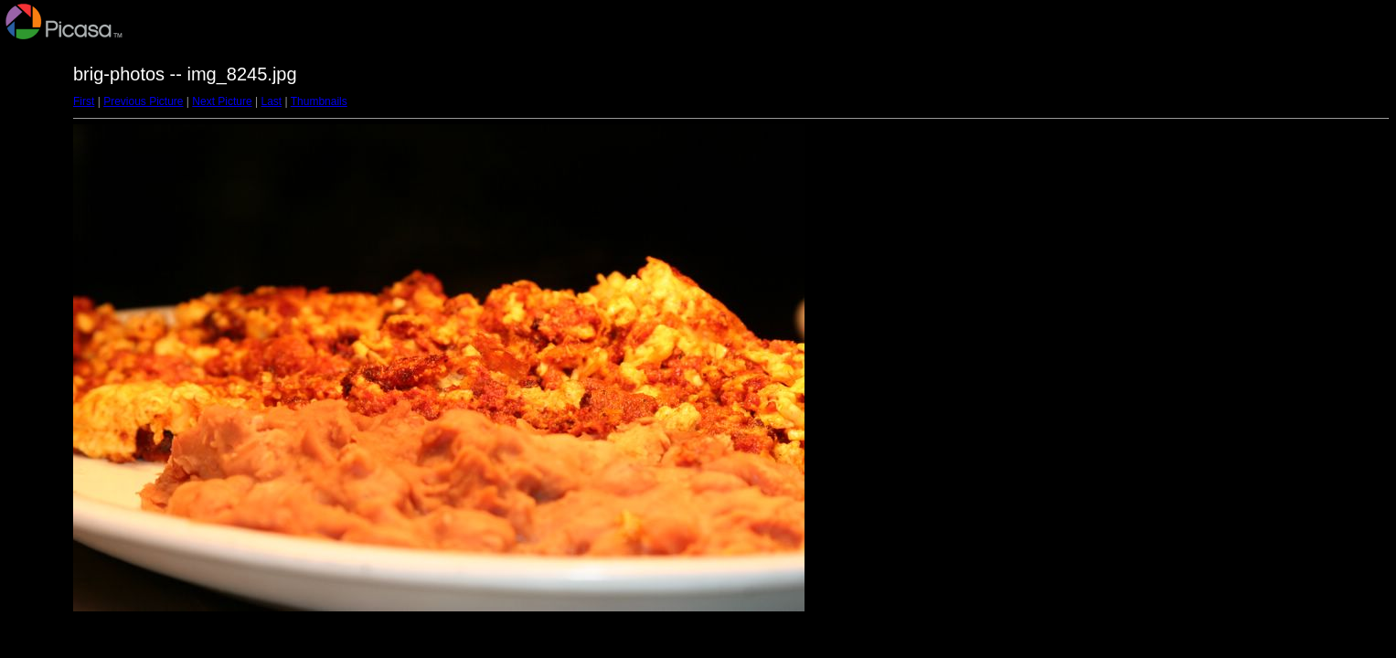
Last (271, 101)
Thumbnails (319, 101)
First (83, 101)
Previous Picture (143, 101)
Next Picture (221, 101)
